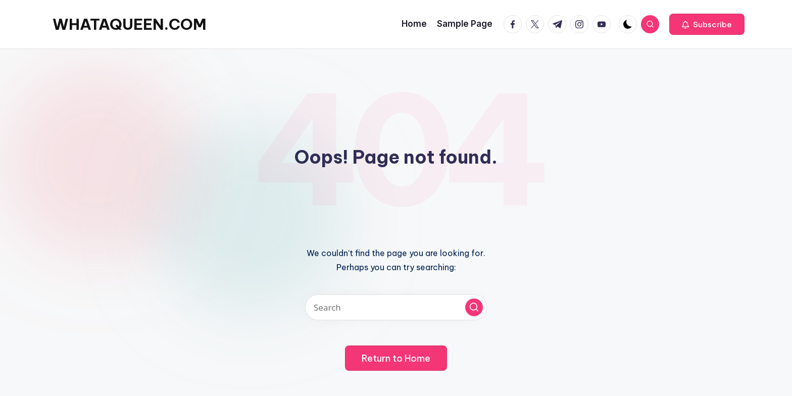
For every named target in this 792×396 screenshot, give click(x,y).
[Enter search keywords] (396, 307)
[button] (707, 24)
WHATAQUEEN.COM (130, 24)
